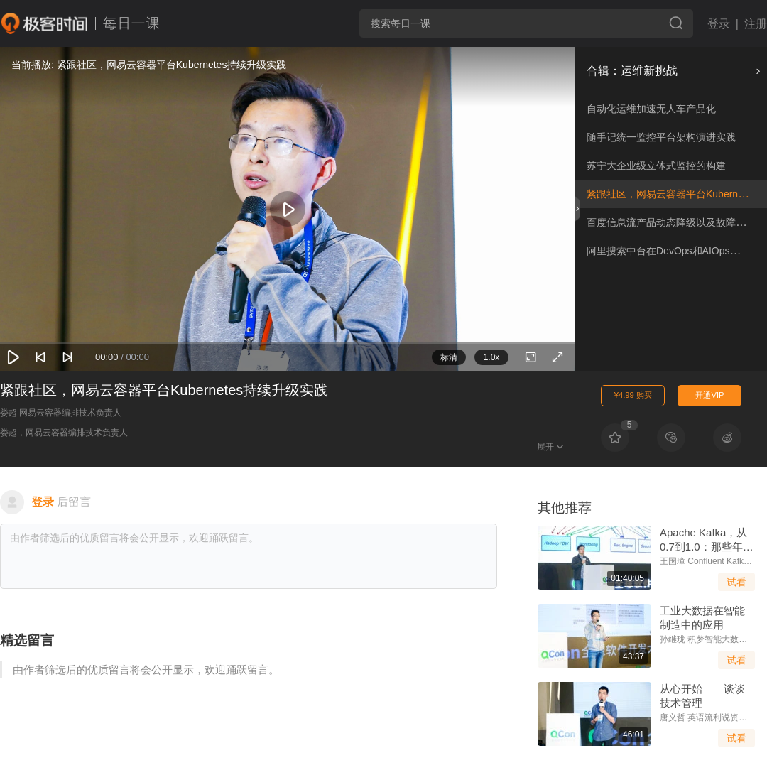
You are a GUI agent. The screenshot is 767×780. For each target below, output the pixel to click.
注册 (755, 24)
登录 (718, 24)
